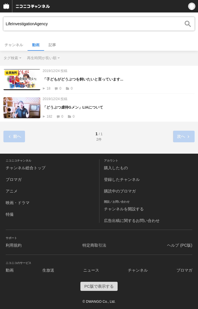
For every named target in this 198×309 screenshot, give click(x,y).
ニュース (91, 270)
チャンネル (14, 45)
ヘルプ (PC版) (179, 245)
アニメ (12, 191)
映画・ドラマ (18, 202)
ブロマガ (14, 179)
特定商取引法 (94, 245)
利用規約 (14, 245)
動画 (35, 45)
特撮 (10, 214)
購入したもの (116, 168)
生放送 (48, 270)
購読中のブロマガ (120, 191)
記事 (52, 45)
